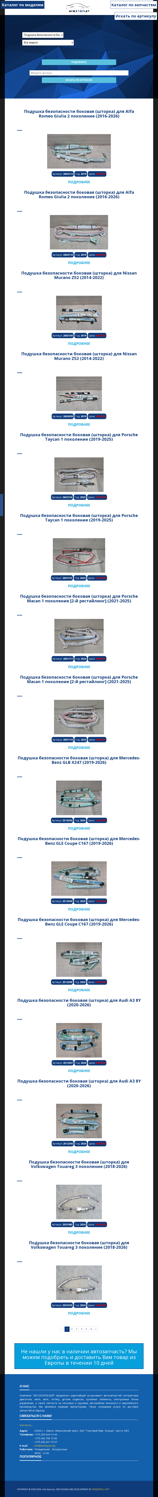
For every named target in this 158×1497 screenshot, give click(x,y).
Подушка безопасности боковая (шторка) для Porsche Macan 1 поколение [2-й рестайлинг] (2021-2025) (79, 598)
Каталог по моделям (22, 4)
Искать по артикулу (135, 15)
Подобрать (79, 62)
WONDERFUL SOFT (100, 1489)
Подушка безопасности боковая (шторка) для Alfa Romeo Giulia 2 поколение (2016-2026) (79, 113)
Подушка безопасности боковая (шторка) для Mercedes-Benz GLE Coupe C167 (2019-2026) (79, 841)
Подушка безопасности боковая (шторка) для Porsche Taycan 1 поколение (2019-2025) (79, 437)
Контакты (25, 1425)
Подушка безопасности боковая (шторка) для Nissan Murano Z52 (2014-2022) (79, 275)
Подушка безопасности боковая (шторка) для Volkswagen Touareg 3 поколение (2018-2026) (79, 1164)
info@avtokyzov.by (44, 1445)
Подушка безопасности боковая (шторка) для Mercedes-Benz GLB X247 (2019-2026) (79, 760)
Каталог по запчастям (133, 4)
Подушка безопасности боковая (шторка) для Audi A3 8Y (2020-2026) (79, 1002)
